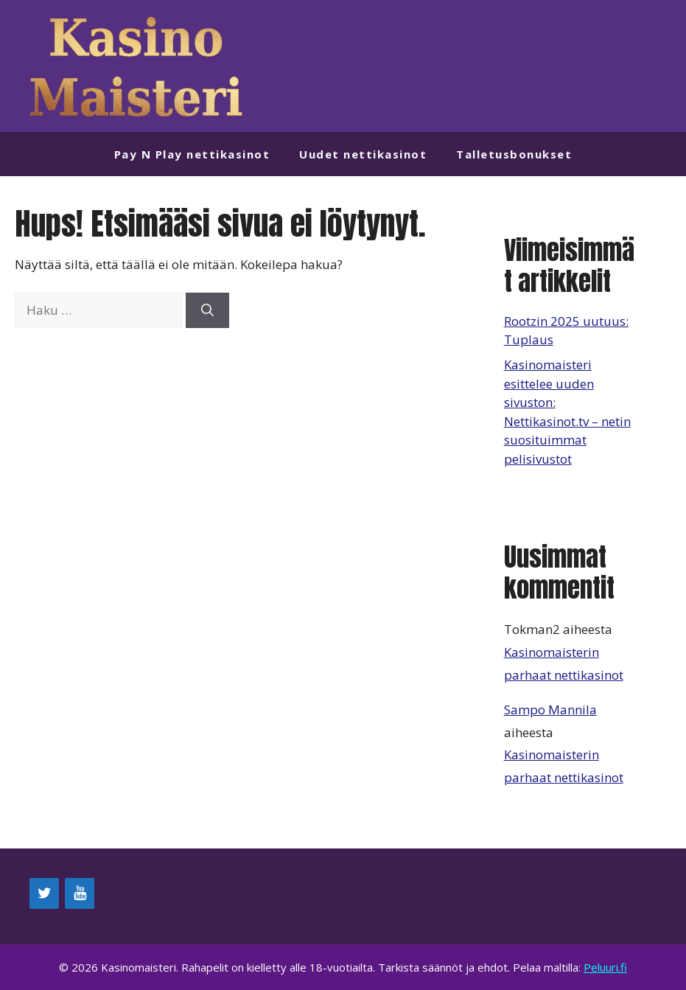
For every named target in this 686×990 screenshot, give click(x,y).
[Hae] (207, 310)
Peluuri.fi (605, 967)
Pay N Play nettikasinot (192, 154)
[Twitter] (44, 893)
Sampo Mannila (550, 709)
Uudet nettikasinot (363, 154)
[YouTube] (79, 893)
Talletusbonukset (514, 154)
